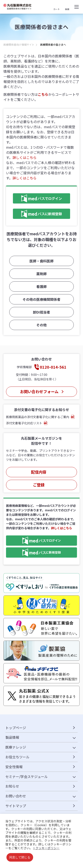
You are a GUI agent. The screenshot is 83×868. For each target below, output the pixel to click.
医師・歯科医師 (41, 260)
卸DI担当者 (41, 312)
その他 (41, 324)
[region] (41, 46)
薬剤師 (41, 273)
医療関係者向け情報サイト (18, 44)
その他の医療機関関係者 (41, 299)
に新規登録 (37, 214)
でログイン (37, 198)
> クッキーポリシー (46, 848)
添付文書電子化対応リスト (24, 423)
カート (56, 9)
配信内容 (38, 472)
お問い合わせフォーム (39, 391)
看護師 (41, 286)
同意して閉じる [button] (19, 857)
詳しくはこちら (24, 157)
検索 (67, 9)
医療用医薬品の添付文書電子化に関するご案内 (37, 417)
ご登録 (39, 484)
